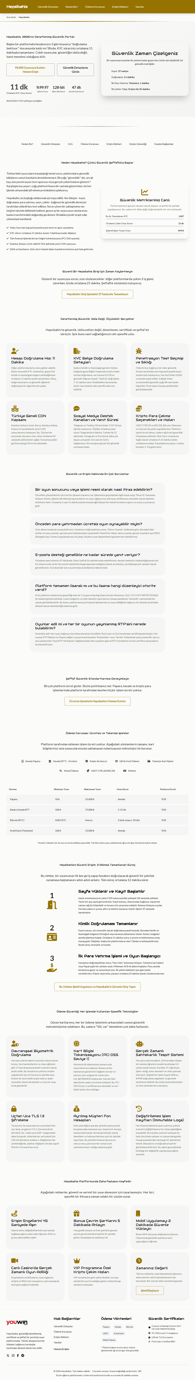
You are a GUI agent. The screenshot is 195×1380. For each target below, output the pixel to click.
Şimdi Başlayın (150, 1290)
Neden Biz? (72, 6)
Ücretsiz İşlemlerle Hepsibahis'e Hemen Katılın (97, 701)
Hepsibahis (17, 6)
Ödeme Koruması (95, 6)
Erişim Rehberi (120, 6)
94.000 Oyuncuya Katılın (169, 6)
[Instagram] (13, 1355)
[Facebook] (18, 1355)
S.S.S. (70, 143)
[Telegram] (22, 1355)
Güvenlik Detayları (48, 6)
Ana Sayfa (11, 17)
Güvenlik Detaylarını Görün (75, 69)
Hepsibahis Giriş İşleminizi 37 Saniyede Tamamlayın (97, 294)
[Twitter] (7, 1355)
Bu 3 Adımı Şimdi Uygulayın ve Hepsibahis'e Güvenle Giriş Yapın (97, 986)
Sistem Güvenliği (137, 143)
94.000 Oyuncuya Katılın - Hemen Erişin (30, 69)
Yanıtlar (139, 6)
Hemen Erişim (61, 1349)
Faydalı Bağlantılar (164, 143)
